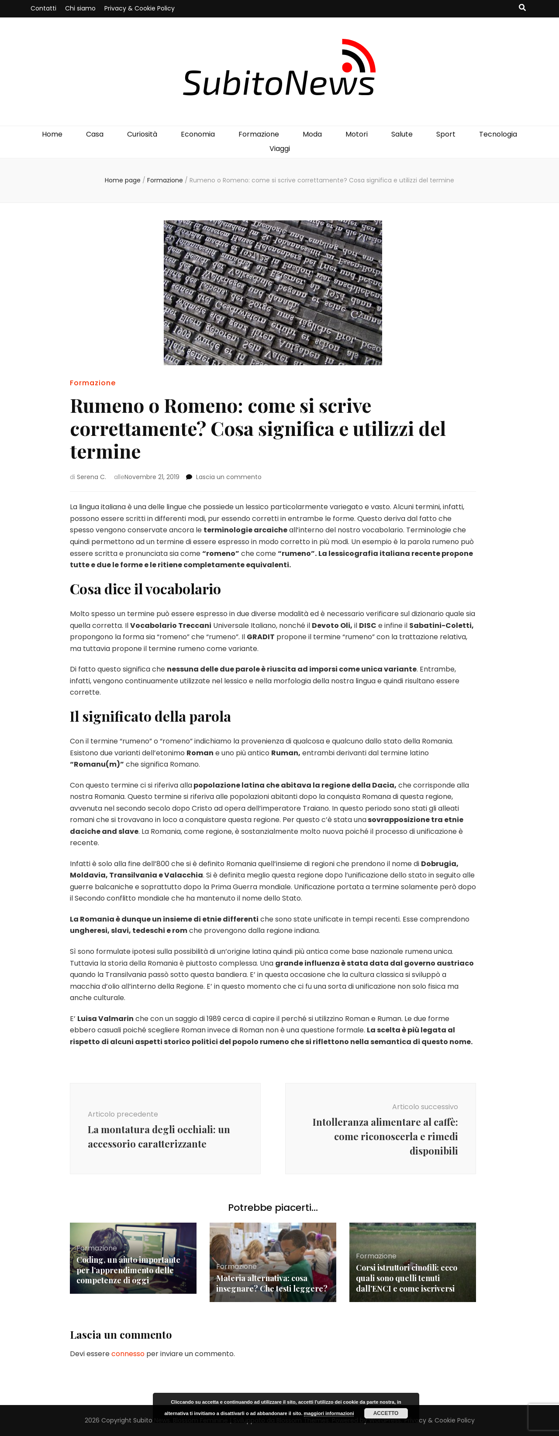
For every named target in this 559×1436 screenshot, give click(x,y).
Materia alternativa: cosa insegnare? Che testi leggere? (272, 1283)
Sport (445, 134)
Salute (402, 134)
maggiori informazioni (329, 1413)
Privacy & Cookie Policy (139, 8)
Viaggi (279, 149)
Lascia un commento (229, 477)
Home (52, 134)
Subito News (151, 1420)
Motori (356, 134)
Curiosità (142, 134)
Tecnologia (498, 134)
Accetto (386, 1413)
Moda (312, 134)
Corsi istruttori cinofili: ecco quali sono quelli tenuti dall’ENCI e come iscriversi (406, 1278)
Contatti (43, 8)
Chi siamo (80, 8)
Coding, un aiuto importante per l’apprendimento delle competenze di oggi (128, 1270)
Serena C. (91, 477)
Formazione (258, 134)
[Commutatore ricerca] (522, 8)
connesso (128, 1354)
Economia (198, 134)
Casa (95, 134)
